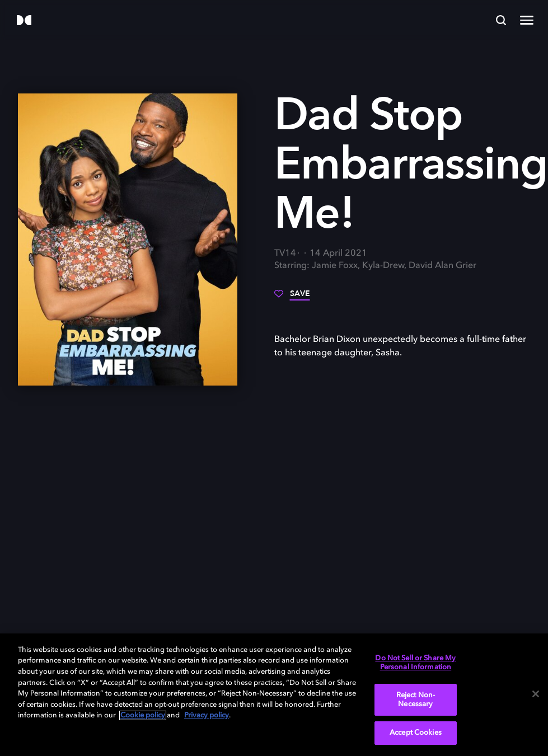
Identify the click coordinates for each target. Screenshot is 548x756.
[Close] (535, 694)
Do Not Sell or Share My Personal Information (415, 663)
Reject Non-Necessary (415, 700)
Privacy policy (206, 715)
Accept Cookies (416, 732)
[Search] (501, 20)
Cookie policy (142, 715)
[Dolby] (24, 21)
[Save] (292, 297)
